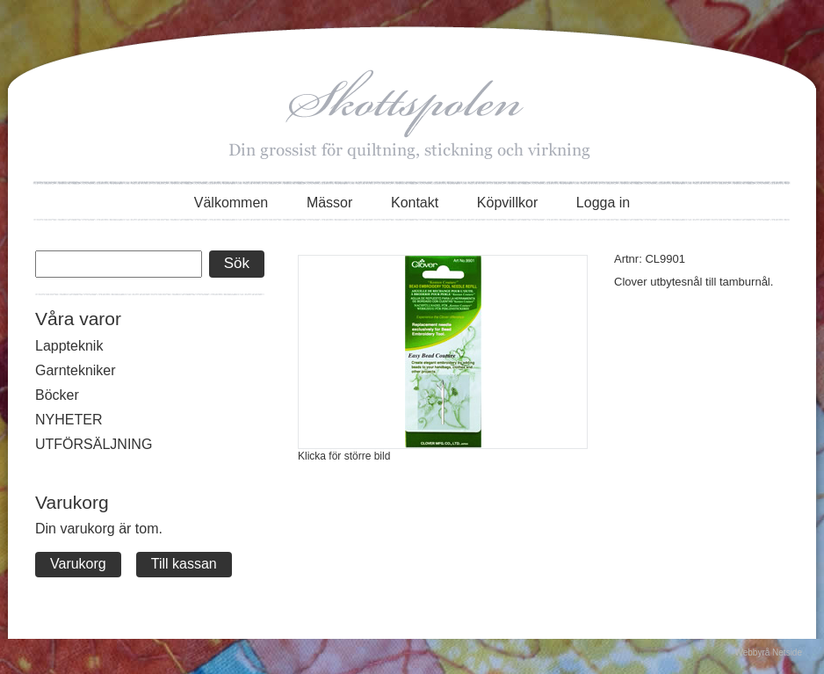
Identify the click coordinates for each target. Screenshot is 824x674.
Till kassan (184, 563)
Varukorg (78, 563)
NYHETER (68, 419)
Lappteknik (69, 345)
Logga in (603, 202)
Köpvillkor (507, 202)
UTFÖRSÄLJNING (93, 444)
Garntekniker (75, 370)
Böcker (57, 395)
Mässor (329, 202)
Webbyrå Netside (768, 652)
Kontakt (414, 202)
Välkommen (231, 202)
